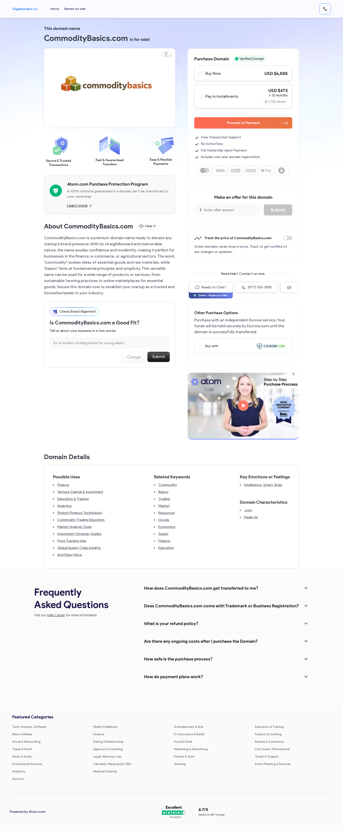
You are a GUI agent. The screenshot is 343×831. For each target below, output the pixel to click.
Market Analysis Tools (74, 527)
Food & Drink (183, 742)
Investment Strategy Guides (79, 534)
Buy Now (243, 73)
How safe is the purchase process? (178, 659)
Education (166, 548)
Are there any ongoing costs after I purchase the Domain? (201, 641)
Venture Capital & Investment (80, 492)
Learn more (79, 205)
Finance (63, 485)
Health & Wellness (105, 727)
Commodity (167, 485)
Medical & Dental (105, 771)
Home (55, 9)
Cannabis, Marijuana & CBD (112, 764)
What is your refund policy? (171, 623)
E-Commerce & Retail (189, 734)
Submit (158, 356)
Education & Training (73, 499)
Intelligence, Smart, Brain (263, 485)
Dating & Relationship (108, 742)
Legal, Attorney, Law (107, 756)
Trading (164, 499)
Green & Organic (267, 756)
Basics (163, 492)
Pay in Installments (243, 96)
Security (18, 779)
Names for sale (75, 9)
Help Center (56, 615)
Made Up (251, 517)
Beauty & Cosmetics (269, 742)
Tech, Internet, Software (29, 727)
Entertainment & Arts (188, 727)
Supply (163, 534)
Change (134, 357)
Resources (166, 513)
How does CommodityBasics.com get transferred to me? (201, 588)
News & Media (22, 734)
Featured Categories (32, 717)
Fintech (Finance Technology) (79, 513)
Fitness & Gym (184, 756)
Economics (166, 527)
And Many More (69, 555)
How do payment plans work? (173, 676)
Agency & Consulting (108, 749)
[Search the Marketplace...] (110, 343)
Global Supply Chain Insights (79, 548)
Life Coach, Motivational (272, 749)
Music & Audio (22, 756)
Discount (288, 238)
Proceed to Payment (257, 123)
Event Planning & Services (273, 764)
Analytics (64, 506)
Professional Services (27, 764)
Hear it (147, 226)
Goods (163, 520)
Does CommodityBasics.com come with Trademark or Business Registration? (221, 605)
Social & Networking (26, 742)
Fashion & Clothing (268, 734)
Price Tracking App (71, 541)
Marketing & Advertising (191, 749)
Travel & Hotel (22, 749)
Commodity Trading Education (81, 520)
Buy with (243, 346)
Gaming (180, 764)
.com (248, 510)
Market (164, 506)
